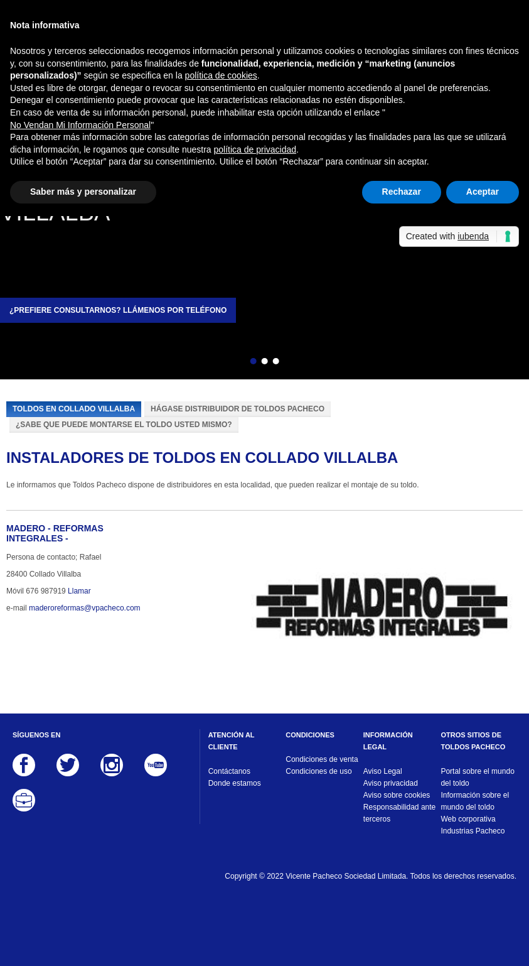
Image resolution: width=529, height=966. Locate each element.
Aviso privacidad (390, 783)
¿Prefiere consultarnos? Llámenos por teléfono (118, 310)
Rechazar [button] (401, 192)
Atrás (231, 363)
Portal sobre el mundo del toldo (477, 777)
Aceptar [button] (482, 192)
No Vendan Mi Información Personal (80, 125)
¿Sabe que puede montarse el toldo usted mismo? (124, 424)
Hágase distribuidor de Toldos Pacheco (237, 408)
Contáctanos (229, 771)
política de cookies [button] (221, 75)
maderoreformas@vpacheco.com (85, 608)
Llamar (79, 591)
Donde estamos (234, 783)
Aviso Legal (382, 771)
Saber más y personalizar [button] (83, 192)
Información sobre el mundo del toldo (475, 801)
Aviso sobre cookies (396, 795)
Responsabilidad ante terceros (399, 813)
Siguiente (298, 363)
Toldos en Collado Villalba (74, 408)
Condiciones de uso (318, 771)
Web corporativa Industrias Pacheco (473, 825)
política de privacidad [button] (255, 149)
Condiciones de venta (322, 759)
